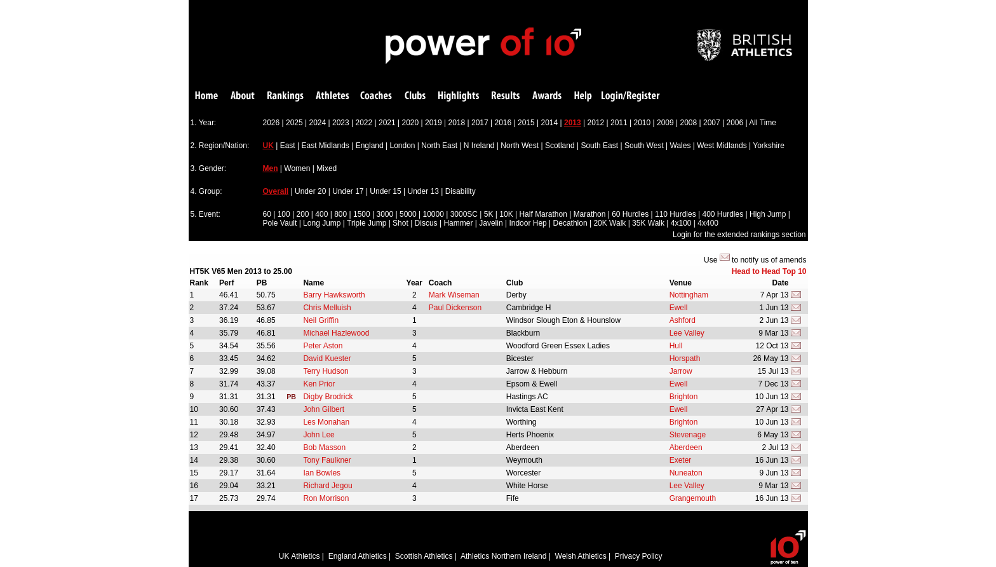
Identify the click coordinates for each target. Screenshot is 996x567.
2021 (387, 122)
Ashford (683, 320)
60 (267, 214)
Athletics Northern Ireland (503, 556)
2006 (735, 122)
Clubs (415, 96)
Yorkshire (768, 145)
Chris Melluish (327, 307)
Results (506, 96)
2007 (711, 122)
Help (583, 96)
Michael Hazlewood (336, 333)
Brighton (684, 396)
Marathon (590, 214)
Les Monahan (326, 422)
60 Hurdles (630, 214)
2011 (619, 122)
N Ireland (479, 145)
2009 (665, 122)
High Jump (768, 214)
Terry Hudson (325, 371)
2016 (503, 122)
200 (302, 214)
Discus (426, 223)
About (243, 96)
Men (270, 168)
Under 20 (310, 191)
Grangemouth (693, 498)
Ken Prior (319, 383)
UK (268, 145)
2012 (596, 122)
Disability (460, 191)
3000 (384, 214)
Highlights (458, 96)
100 (284, 214)
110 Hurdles (675, 214)
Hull (676, 345)
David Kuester (327, 358)
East (287, 145)
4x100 (681, 223)
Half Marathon (543, 214)
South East (599, 145)
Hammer (458, 223)
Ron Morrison (326, 498)
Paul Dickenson (455, 307)
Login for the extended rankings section (739, 234)
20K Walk (609, 223)
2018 (457, 122)
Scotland (560, 145)
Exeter (681, 460)
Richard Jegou (327, 485)
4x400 (707, 223)
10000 (432, 214)
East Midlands (325, 145)
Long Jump (321, 223)
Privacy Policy (639, 556)
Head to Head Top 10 (769, 271)
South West (644, 145)
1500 (361, 214)
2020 (410, 122)
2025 (294, 122)
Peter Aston (322, 345)
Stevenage (688, 434)
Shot (400, 223)
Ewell (679, 307)
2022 (364, 122)
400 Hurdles (722, 214)
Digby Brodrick (328, 396)
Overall (276, 191)
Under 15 (385, 191)
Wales (680, 145)
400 (321, 214)
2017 (479, 122)
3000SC (464, 214)
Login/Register (631, 96)
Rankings (285, 96)
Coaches (376, 96)
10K (506, 214)
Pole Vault (280, 223)
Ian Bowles (321, 472)
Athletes (332, 96)
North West (520, 145)
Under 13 (423, 191)
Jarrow (681, 371)
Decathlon (570, 223)
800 (340, 214)
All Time (762, 122)
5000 (408, 214)
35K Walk (648, 223)
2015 (526, 122)
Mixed (326, 168)
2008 (688, 122)
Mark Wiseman (454, 294)
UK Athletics (299, 556)
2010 (642, 122)
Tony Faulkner (327, 460)
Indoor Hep (527, 223)
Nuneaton (686, 472)
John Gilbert (323, 409)
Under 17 (347, 191)
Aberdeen (686, 447)
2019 (433, 122)
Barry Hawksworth (334, 294)
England (370, 145)
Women (297, 168)
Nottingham (689, 294)
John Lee (318, 434)
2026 (271, 122)
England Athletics (357, 556)
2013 (572, 122)
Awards (547, 96)
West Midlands (721, 145)
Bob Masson (324, 447)
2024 (317, 122)
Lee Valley (687, 333)
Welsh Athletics (581, 556)
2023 (340, 122)
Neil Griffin (321, 320)
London (402, 145)
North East (439, 145)
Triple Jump (366, 223)
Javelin (490, 223)
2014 (549, 122)
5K (489, 214)
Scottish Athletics (424, 556)
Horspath (685, 358)
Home (206, 96)
